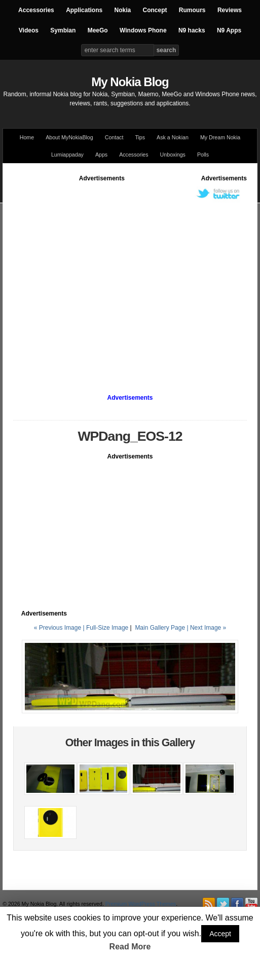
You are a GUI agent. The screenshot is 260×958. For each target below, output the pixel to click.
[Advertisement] (96, 278)
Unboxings (172, 154)
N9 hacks (191, 30)
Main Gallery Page (160, 627)
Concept (155, 10)
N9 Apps (229, 30)
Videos (29, 30)
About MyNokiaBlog (69, 137)
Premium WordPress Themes (140, 904)
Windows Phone (143, 30)
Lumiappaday (67, 154)
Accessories (36, 10)
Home (27, 137)
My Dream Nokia (220, 137)
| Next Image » (206, 627)
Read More (130, 946)
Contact (114, 137)
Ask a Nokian (173, 137)
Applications (84, 10)
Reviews (229, 10)
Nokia (122, 10)
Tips (140, 137)
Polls (203, 154)
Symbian (63, 30)
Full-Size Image (107, 627)
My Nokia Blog (129, 82)
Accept (220, 934)
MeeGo (98, 30)
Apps (101, 154)
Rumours (192, 10)
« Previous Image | (60, 627)
